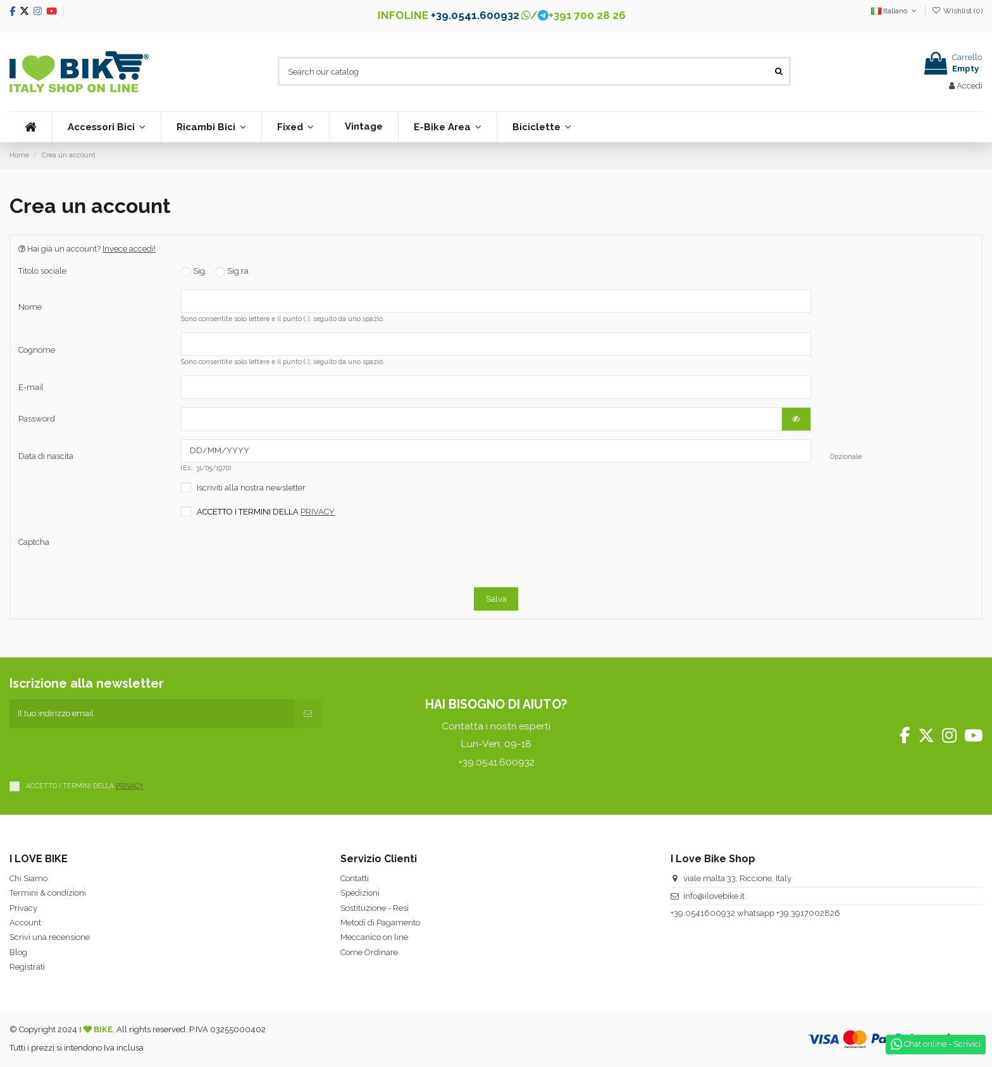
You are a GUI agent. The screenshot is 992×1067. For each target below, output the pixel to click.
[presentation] (358, 554)
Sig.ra (232, 271)
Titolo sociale (42, 271)
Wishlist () (957, 10)
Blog (18, 952)
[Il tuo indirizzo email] (151, 713)
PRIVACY (318, 511)
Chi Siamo (28, 878)
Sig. (194, 271)
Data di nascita (45, 456)
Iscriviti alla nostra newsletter (251, 487)
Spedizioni (360, 893)
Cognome (36, 350)
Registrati (27, 967)
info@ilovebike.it (714, 896)
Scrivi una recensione (49, 937)
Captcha (33, 542)
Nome (30, 307)
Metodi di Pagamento (380, 922)
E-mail (31, 387)
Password (36, 419)
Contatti (354, 878)
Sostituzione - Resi (374, 908)
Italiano (895, 10)
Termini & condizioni (47, 893)
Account (25, 922)
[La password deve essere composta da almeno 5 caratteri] (481, 418)
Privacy (23, 908)
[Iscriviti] (307, 713)
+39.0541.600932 (475, 15)
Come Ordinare (369, 952)
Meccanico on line (374, 937)
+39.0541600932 (703, 913)
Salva (496, 599)
